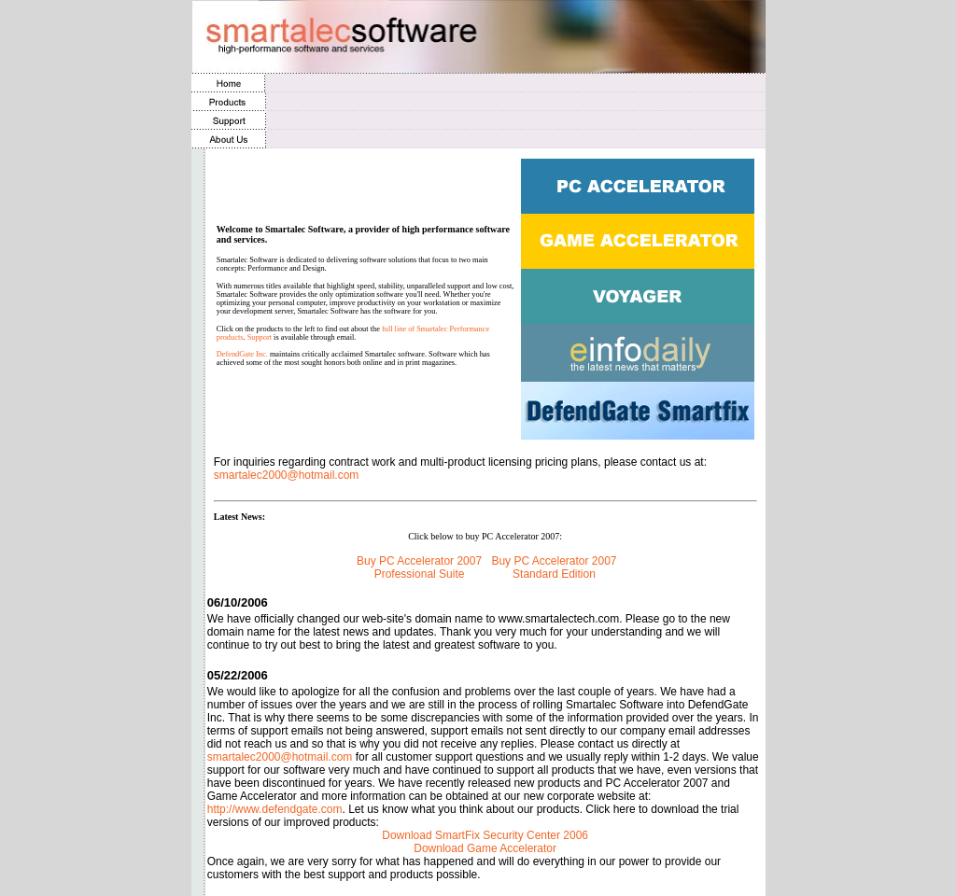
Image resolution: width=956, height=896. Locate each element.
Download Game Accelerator (485, 848)
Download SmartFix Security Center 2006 (485, 835)
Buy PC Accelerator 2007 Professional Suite (419, 567)
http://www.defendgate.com (275, 809)
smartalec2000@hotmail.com (286, 475)
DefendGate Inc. (242, 354)
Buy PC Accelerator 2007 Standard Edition (553, 567)
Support (259, 337)
